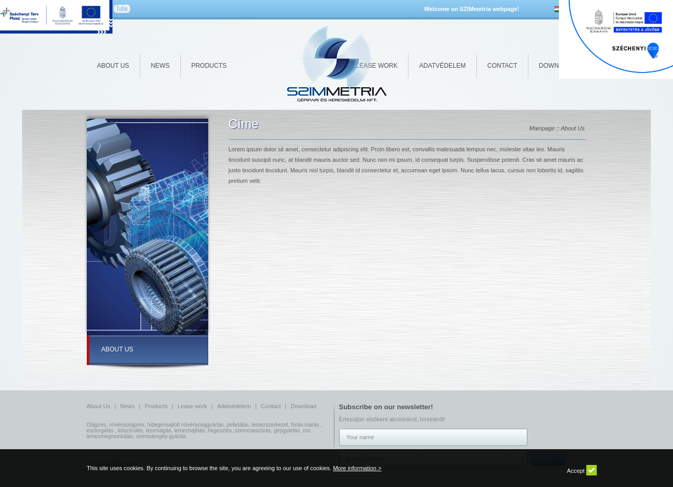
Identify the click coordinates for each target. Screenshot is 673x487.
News (160, 65)
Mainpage (542, 128)
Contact (502, 65)
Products (209, 65)
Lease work (192, 406)
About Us (113, 65)
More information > (357, 468)
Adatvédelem (442, 65)
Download (557, 65)
